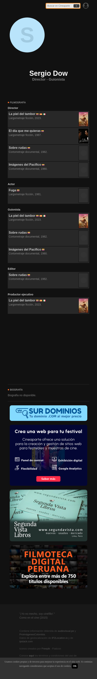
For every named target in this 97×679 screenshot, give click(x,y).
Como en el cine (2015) (33, 617)
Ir (76, 6)
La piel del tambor (22, 114)
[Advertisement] (48, 349)
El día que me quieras (25, 130)
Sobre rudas (18, 147)
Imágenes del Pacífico (25, 164)
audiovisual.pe (66, 630)
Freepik (46, 648)
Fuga (12, 190)
